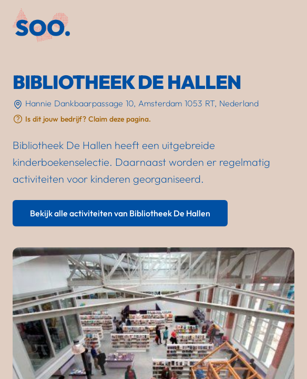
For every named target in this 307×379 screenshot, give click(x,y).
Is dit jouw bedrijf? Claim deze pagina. (88, 119)
